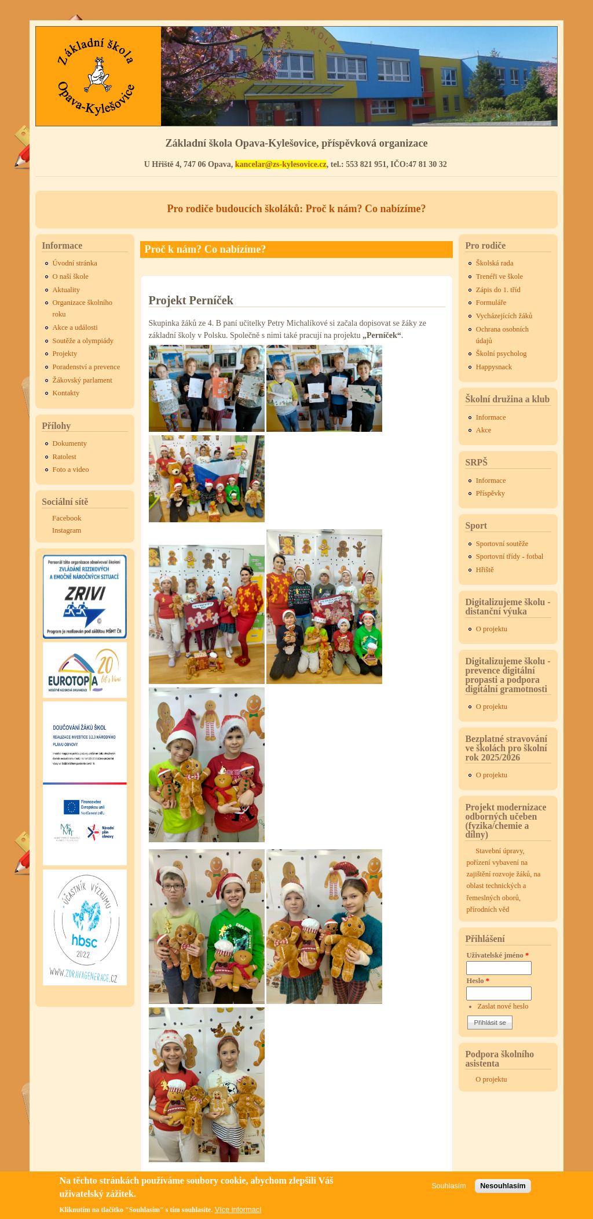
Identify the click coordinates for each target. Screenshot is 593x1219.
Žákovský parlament (82, 380)
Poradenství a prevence (86, 367)
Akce (484, 430)
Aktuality (66, 290)
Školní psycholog (501, 354)
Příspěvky (490, 493)
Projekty (65, 354)
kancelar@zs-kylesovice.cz (281, 164)
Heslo (477, 981)
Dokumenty (70, 443)
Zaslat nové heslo (502, 1006)
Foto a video (71, 469)
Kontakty (66, 393)
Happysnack (494, 367)
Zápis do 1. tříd (498, 290)
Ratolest (64, 457)
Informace (491, 417)
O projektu (491, 629)
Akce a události (75, 327)
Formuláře (491, 303)
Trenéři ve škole (499, 276)
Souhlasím (448, 1189)
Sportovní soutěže (502, 544)
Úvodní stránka (75, 263)
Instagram (66, 530)
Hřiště (485, 570)
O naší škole (71, 276)
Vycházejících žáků (504, 316)
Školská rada (495, 263)
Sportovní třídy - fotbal (509, 556)
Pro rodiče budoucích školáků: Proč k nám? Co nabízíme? (296, 208)
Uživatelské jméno (497, 955)
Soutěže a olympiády (83, 341)
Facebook (67, 518)
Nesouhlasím (502, 1189)
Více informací (238, 1213)
